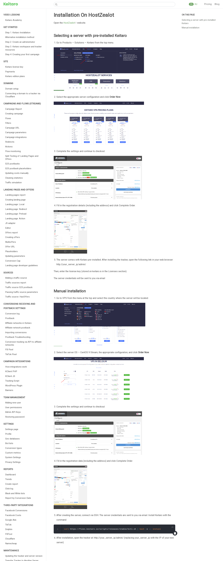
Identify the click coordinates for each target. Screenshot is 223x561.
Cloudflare (10, 538)
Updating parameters (15, 256)
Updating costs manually (17, 173)
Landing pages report (15, 195)
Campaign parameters (15, 132)
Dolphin (8, 529)
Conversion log (12, 313)
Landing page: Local (14, 204)
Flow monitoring (13, 151)
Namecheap (11, 543)
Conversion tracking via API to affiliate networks (23, 343)
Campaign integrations (16, 137)
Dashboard (10, 474)
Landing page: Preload (15, 213)
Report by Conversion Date (18, 498)
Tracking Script (12, 381)
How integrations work (16, 366)
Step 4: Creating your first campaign (22, 54)
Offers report (11, 232)
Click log (9, 488)
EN (191, 4)
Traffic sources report (15, 282)
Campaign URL (12, 127)
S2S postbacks (12, 163)
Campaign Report (13, 109)
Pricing (208, 4)
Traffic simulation (13, 182)
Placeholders (11, 251)
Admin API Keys (13, 412)
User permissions (13, 407)
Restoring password (14, 417)
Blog (217, 4)
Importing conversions (16, 332)
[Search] (114, 4)
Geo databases (12, 438)
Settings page (11, 429)
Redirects (9, 142)
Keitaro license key (14, 67)
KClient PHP (11, 371)
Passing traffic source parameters (21, 292)
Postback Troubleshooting (17, 337)
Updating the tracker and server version (23, 556)
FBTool (8, 534)
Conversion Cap (12, 261)
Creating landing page (15, 199)
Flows (8, 118)
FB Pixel (9, 349)
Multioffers (10, 242)
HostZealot (70, 22)
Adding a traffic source (16, 278)
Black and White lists (15, 493)
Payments (10, 71)
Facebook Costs (13, 515)
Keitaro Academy (13, 20)
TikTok (8, 524)
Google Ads (10, 520)
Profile (8, 434)
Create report (11, 484)
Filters (8, 123)
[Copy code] (175, 533)
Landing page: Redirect (16, 209)
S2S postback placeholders (18, 168)
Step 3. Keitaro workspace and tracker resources (23, 48)
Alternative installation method (19, 37)
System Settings (13, 457)
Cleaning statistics (14, 178)
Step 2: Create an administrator (20, 42)
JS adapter (10, 223)
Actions (9, 146)
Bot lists (9, 443)
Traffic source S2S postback (18, 287)
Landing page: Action (15, 218)
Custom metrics (13, 452)
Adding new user (13, 402)
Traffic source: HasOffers (17, 296)
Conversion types (13, 448)
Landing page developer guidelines (21, 265)
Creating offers (12, 237)
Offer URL (10, 246)
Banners (9, 390)
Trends (8, 479)
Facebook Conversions (16, 510)
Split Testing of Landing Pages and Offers (21, 157)
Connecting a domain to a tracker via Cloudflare (22, 95)
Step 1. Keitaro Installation (17, 32)
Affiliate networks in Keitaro (18, 323)
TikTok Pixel (11, 354)
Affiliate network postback (17, 327)
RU (195, 4)
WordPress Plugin (13, 385)
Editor (8, 228)
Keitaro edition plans (15, 76)
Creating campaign (14, 113)
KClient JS (10, 376)
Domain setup (12, 88)
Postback (9, 318)
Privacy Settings (13, 462)
